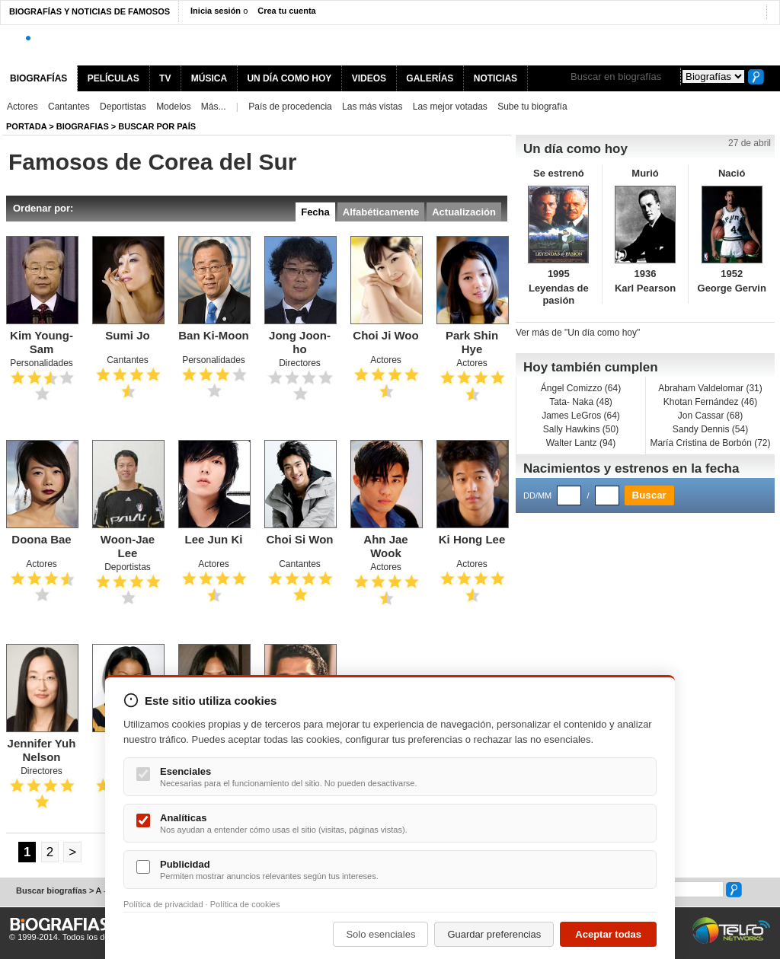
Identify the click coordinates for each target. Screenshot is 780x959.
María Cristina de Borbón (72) (710, 443)
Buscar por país (157, 126)
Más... (213, 106)
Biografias (82, 126)
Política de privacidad (163, 904)
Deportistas (123, 106)
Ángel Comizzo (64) (581, 388)
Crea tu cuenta (286, 10)
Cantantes (69, 106)
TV (165, 78)
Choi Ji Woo (385, 335)
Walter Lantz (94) (581, 443)
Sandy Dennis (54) (710, 429)
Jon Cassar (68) (710, 415)
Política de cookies (245, 904)
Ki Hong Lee (472, 539)
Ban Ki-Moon (213, 335)
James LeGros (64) (581, 415)
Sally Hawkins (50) (581, 429)
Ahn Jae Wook (385, 546)
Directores (300, 363)
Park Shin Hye (472, 342)
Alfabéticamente (381, 212)
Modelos (173, 106)
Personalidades (41, 363)
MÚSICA (209, 78)
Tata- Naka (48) (580, 402)
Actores (22, 106)
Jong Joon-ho (300, 342)
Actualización (464, 212)
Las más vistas (372, 106)
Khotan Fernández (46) (710, 402)
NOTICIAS (495, 78)
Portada (26, 126)
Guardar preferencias (494, 934)
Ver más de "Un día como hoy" (578, 332)
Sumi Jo (127, 335)
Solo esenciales (380, 934)
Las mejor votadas (450, 106)
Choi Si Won (299, 539)
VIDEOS (369, 78)
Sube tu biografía (532, 106)
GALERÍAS (429, 78)
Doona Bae (41, 539)
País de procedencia (289, 106)
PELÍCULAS (113, 78)
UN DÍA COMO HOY (289, 78)
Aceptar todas (608, 934)
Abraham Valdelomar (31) (710, 388)
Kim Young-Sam (41, 342)
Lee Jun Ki (214, 539)
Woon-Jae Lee (128, 546)
